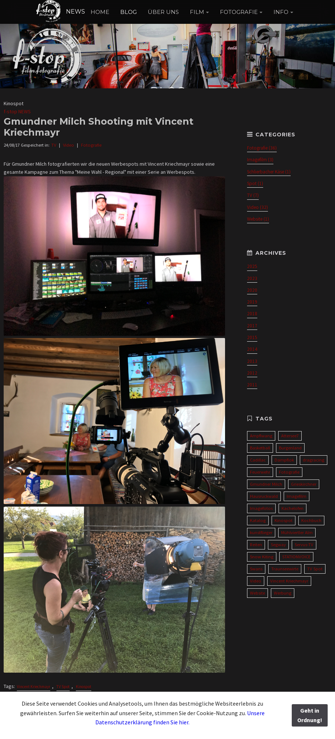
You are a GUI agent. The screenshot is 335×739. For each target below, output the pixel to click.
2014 (252, 349)
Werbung (282, 593)
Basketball (260, 448)
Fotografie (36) (262, 148)
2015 (252, 337)
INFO (280, 11)
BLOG (128, 11)
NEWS (60, 11)
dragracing (313, 460)
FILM (197, 11)
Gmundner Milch (266, 484)
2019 (252, 302)
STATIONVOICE (296, 556)
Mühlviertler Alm (297, 532)
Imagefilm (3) (260, 160)
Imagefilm (296, 496)
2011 (252, 385)
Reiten (256, 544)
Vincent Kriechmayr (33, 686)
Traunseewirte (284, 568)
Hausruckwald (264, 496)
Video (68, 145)
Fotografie (91, 145)
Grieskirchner (303, 484)
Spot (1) (255, 183)
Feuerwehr (260, 472)
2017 (252, 326)
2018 (252, 313)
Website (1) (258, 219)
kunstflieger (261, 532)
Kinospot (83, 686)
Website (257, 593)
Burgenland (290, 448)
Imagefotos (261, 508)
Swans (256, 568)
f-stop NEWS (17, 111)
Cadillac (258, 460)
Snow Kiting (261, 556)
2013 (252, 361)
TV (53, 145)
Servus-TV (304, 544)
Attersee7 (290, 435)
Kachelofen (292, 508)
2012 (252, 373)
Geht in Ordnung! (309, 715)
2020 (252, 290)
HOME (100, 11)
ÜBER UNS (163, 11)
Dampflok (284, 460)
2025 (252, 266)
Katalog (258, 520)
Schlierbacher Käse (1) (269, 172)
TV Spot (63, 686)
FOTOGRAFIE (239, 11)
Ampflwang (261, 435)
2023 (252, 278)
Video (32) (257, 207)
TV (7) (253, 195)
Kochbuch (311, 520)
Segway (278, 544)
